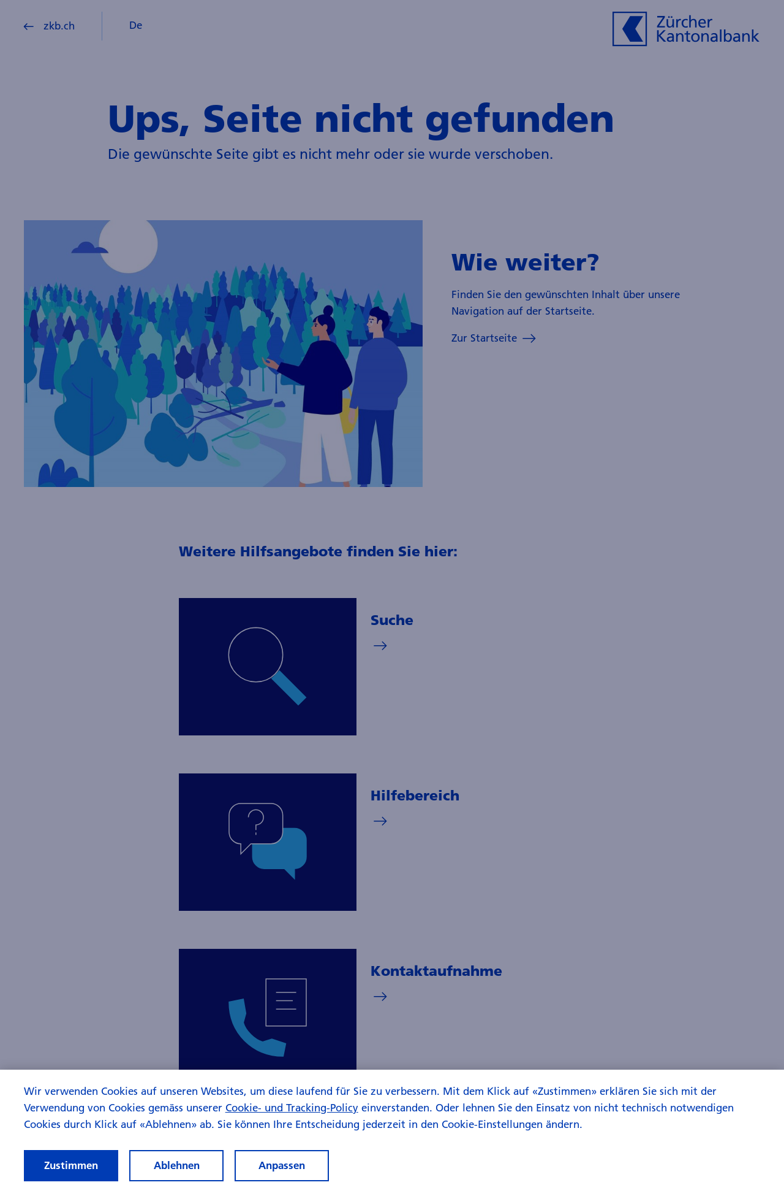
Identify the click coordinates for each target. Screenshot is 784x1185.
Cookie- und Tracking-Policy (291, 1118)
